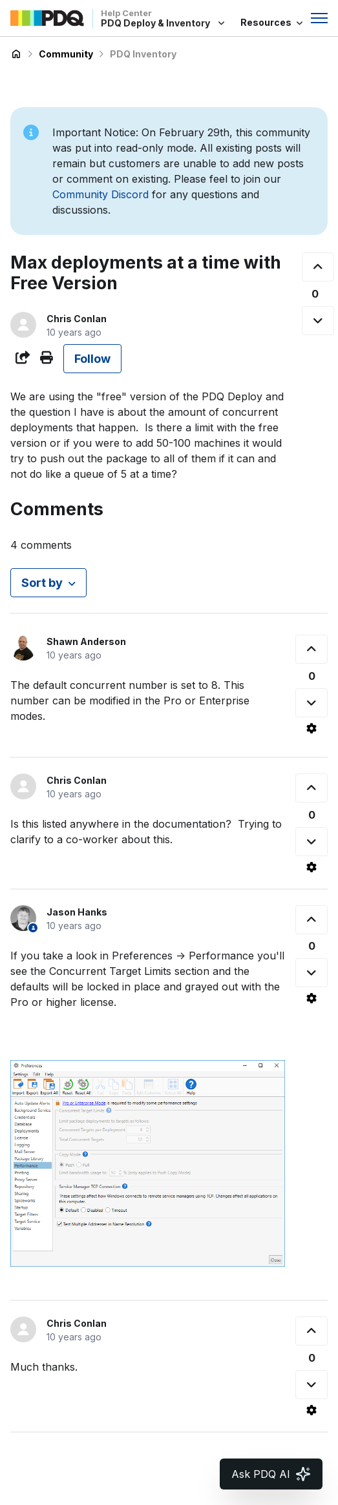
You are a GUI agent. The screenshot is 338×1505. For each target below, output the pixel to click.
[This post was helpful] (318, 267)
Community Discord (100, 194)
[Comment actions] (311, 728)
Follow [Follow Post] (92, 358)
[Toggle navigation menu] (319, 18)
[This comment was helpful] (311, 649)
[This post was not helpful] (318, 320)
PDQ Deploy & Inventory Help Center (16, 54)
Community (66, 53)
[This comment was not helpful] (311, 702)
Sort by (42, 582)
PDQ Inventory (143, 53)
